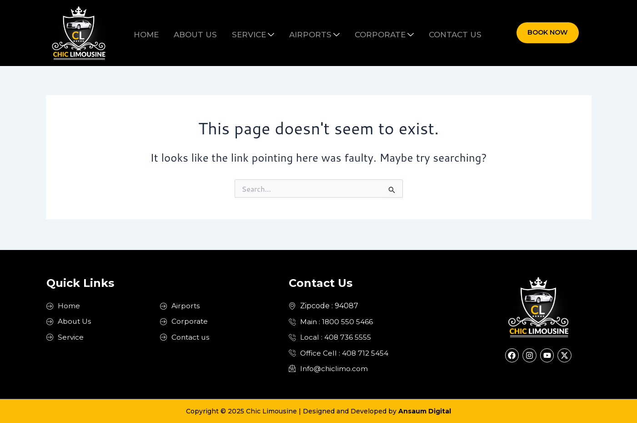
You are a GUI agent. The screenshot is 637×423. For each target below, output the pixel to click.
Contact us (440, 32)
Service (256, 32)
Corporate (375, 32)
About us (204, 32)
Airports (311, 32)
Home (161, 32)
